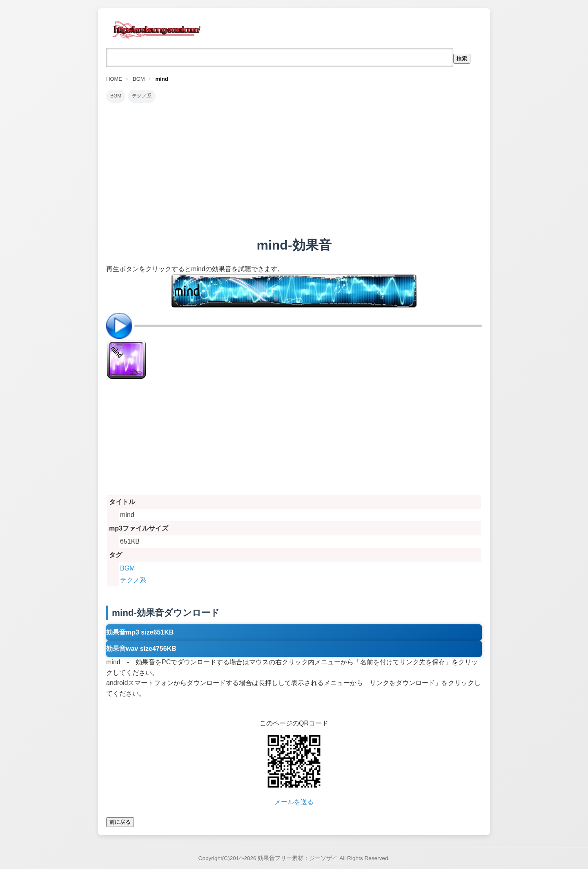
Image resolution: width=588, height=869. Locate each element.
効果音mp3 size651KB (140, 632)
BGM (115, 96)
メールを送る (294, 801)
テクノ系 (141, 96)
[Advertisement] (294, 170)
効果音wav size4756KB (141, 648)
